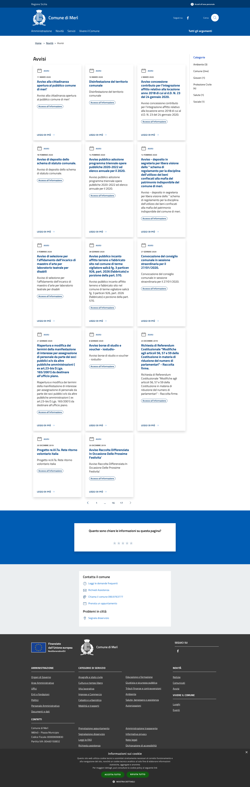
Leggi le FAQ (85, 740)
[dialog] (125, 768)
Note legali (131, 740)
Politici (35, 700)
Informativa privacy (136, 734)
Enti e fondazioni (40, 694)
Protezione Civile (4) (202, 86)
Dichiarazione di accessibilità (141, 745)
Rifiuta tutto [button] (137, 774)
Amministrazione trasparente (142, 728)
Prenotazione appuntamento (93, 728)
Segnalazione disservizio (91, 734)
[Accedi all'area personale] (203, 4)
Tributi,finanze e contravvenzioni (143, 688)
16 (113, 503)
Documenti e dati (40, 711)
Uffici (34, 688)
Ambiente (131, 694)
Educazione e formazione (139, 677)
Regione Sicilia (39, 4)
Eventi (176, 710)
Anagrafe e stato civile (90, 677)
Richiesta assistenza (89, 745)
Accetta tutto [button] (113, 774)
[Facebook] (186, 17)
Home (38, 43)
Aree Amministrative (42, 683)
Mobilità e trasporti (88, 706)
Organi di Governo (41, 677)
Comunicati (179, 683)
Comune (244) (201, 71)
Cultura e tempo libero (90, 683)
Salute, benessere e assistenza (142, 700)
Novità (49, 43)
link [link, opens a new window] (155, 767)
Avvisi (43, 70)
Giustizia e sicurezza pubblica (141, 683)
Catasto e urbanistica (89, 700)
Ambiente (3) (200, 64)
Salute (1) (198, 95)
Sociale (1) (198, 102)
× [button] (246, 752)
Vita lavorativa (86, 688)
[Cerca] (215, 17)
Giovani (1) (199, 78)
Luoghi (176, 704)
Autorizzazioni (133, 705)
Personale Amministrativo (45, 706)
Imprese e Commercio (90, 694)
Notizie (176, 677)
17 (121, 503)
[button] (125, 781)
